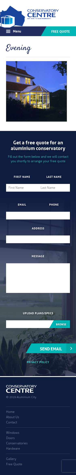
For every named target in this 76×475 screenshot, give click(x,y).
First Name (22, 176)
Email (22, 204)
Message (38, 256)
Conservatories (17, 443)
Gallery (11, 459)
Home (10, 412)
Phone (54, 204)
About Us (12, 417)
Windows (12, 433)
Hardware (13, 449)
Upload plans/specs (38, 313)
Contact (11, 422)
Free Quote (60, 31)
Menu (17, 30)
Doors (10, 438)
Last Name (54, 176)
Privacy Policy (38, 362)
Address (38, 228)
